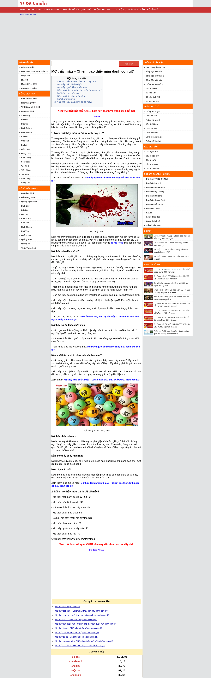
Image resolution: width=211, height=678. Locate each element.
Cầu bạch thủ (152, 152)
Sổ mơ (122, 9)
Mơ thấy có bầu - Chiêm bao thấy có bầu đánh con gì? (80, 645)
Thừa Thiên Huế (28, 248)
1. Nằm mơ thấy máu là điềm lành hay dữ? (75, 81)
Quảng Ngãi (26, 202)
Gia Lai (24, 214)
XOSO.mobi (33, 3)
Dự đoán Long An (154, 183)
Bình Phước (26, 99)
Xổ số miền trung (28, 188)
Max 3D (24, 80)
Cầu (142, 9)
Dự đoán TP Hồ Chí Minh (157, 179)
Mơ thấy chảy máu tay (68, 93)
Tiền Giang (26, 170)
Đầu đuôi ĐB (151, 88)
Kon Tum (25, 223)
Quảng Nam (26, 239)
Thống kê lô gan (153, 111)
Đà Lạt (24, 145)
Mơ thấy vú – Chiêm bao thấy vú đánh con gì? (76, 619)
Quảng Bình (26, 235)
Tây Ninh (25, 166)
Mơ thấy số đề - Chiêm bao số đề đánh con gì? (76, 637)
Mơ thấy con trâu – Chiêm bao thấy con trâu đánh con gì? (81, 611)
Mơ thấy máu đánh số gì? (69, 84)
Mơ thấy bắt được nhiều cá (67, 606)
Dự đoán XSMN (153, 208)
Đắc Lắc (24, 210)
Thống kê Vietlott (153, 141)
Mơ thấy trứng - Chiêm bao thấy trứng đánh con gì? (78, 628)
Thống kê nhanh (153, 120)
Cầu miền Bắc (151, 147)
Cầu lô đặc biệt (152, 156)
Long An (25, 111)
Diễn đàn (133, 9)
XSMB (22, 9)
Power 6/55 (26, 88)
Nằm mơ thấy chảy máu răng (71, 96)
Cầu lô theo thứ (152, 168)
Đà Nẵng (25, 193)
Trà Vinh (25, 174)
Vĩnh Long (26, 179)
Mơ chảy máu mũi (66, 99)
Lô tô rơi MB (151, 128)
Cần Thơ (25, 141)
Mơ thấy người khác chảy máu (72, 87)
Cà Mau (24, 136)
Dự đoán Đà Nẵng (154, 196)
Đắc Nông (25, 197)
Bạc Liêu (25, 120)
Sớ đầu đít (153, 9)
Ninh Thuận (26, 227)
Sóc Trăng (25, 162)
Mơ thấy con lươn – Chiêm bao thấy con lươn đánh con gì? (82, 615)
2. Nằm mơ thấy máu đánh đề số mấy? (73, 102)
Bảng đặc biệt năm (154, 80)
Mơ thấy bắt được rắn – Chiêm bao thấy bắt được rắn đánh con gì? (85, 624)
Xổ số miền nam (27, 94)
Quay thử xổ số (153, 221)
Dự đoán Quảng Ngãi (155, 200)
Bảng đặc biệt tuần (154, 72)
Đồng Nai (25, 149)
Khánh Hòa (26, 218)
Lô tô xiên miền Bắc (154, 137)
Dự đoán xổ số (70, 9)
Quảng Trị (25, 244)
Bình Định (25, 206)
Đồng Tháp (26, 153)
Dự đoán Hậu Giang (155, 192)
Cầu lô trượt (151, 160)
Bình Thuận (26, 132)
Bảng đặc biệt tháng (155, 76)
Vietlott (112, 9)
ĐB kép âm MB (152, 101)
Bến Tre (24, 124)
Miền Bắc (25, 67)
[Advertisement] (75, 577)
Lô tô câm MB (152, 133)
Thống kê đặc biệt (153, 62)
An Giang (25, 115)
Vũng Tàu (25, 183)
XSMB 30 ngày (51, 9)
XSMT (39, 9)
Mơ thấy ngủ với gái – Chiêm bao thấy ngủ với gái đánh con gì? (84, 641)
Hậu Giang (26, 103)
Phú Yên (25, 231)
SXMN (149, 213)
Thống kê (99, 9)
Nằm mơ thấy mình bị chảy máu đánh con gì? (79, 90)
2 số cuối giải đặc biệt (155, 67)
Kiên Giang (26, 158)
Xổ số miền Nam (153, 225)
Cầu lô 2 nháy (152, 164)
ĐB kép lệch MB (153, 97)
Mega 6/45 (25, 76)
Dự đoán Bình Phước (155, 187)
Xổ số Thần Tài (153, 217)
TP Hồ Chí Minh (28, 107)
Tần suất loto (151, 116)
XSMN (31, 9)
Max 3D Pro (26, 84)
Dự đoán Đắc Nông (154, 204)
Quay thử (86, 9)
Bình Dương (26, 128)
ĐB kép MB (151, 93)
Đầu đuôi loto (152, 124)
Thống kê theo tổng (154, 84)
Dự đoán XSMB (96, 550)
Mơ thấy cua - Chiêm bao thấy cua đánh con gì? (77, 632)
